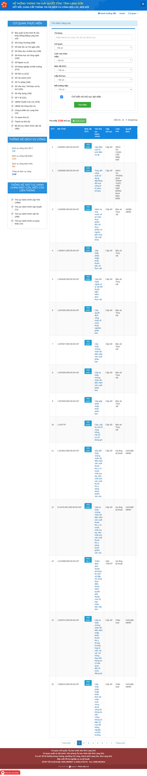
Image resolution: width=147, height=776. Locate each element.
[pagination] (124, 120)
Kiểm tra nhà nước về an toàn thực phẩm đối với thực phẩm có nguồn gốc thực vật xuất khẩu (98, 224)
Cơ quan (133, 13)
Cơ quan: (58, 44)
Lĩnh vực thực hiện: (61, 55)
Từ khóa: (58, 33)
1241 (14, 159)
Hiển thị (117, 120)
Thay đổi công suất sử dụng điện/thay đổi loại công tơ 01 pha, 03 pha (99, 180)
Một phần (88, 145)
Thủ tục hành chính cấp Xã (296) (27, 215)
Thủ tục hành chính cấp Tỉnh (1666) (27, 201)
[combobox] (93, 47)
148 (13, 151)
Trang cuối (120, 743)
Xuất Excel (79, 121)
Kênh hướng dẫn (107, 13)
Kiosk (122, 13)
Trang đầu (66, 743)
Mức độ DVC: (60, 66)
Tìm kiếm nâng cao (61, 23)
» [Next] (111, 743)
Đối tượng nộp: (61, 86)
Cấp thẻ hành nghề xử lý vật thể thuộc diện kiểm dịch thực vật (98, 289)
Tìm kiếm (82, 105)
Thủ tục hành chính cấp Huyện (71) (28, 208)
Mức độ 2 (88, 559)
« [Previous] (74, 743)
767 (13, 166)
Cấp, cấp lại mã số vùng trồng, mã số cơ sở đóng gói (99, 432)
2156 (14, 174)
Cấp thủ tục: (60, 76)
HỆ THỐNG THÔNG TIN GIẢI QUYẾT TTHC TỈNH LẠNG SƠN (48, 3)
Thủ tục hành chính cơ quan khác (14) (27, 222)
